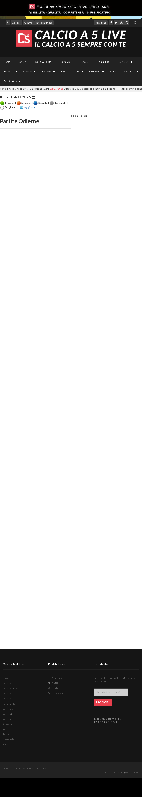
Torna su (41, 768)
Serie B (84, 62)
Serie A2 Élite (43, 62)
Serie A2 (65, 62)
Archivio (28, 22)
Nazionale (94, 71)
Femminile (103, 62)
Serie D (27, 71)
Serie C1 (124, 62)
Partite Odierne (12, 81)
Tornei (76, 71)
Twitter (54, 683)
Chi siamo (16, 768)
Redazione (101, 22)
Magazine (129, 71)
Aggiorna (29, 107)
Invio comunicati (44, 22)
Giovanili (46, 71)
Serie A (22, 62)
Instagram (56, 693)
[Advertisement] (88, 298)
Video (112, 71)
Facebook (55, 678)
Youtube (54, 688)
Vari (62, 71)
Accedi (16, 22)
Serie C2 (9, 71)
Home (7, 62)
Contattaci (28, 768)
